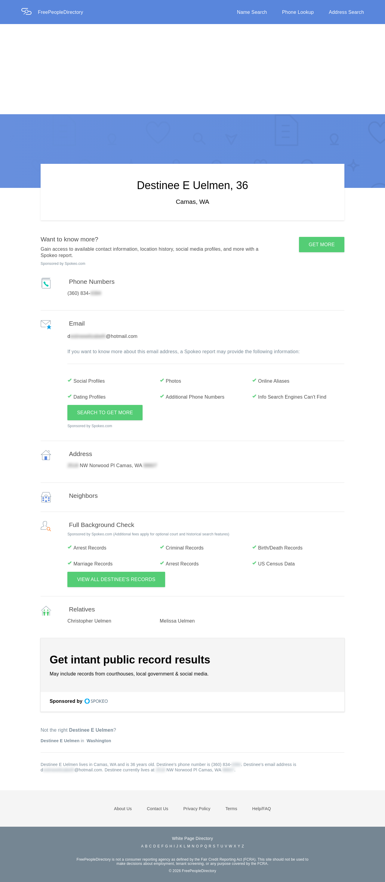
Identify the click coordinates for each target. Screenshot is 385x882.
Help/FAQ (261, 808)
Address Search (346, 12)
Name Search (252, 12)
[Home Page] (29, 12)
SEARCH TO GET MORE (105, 412)
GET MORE (322, 244)
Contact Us (157, 808)
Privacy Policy (197, 808)
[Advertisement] (192, 69)
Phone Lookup (298, 12)
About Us (123, 808)
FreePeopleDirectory (60, 12)
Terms (231, 808)
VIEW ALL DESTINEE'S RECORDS (116, 579)
